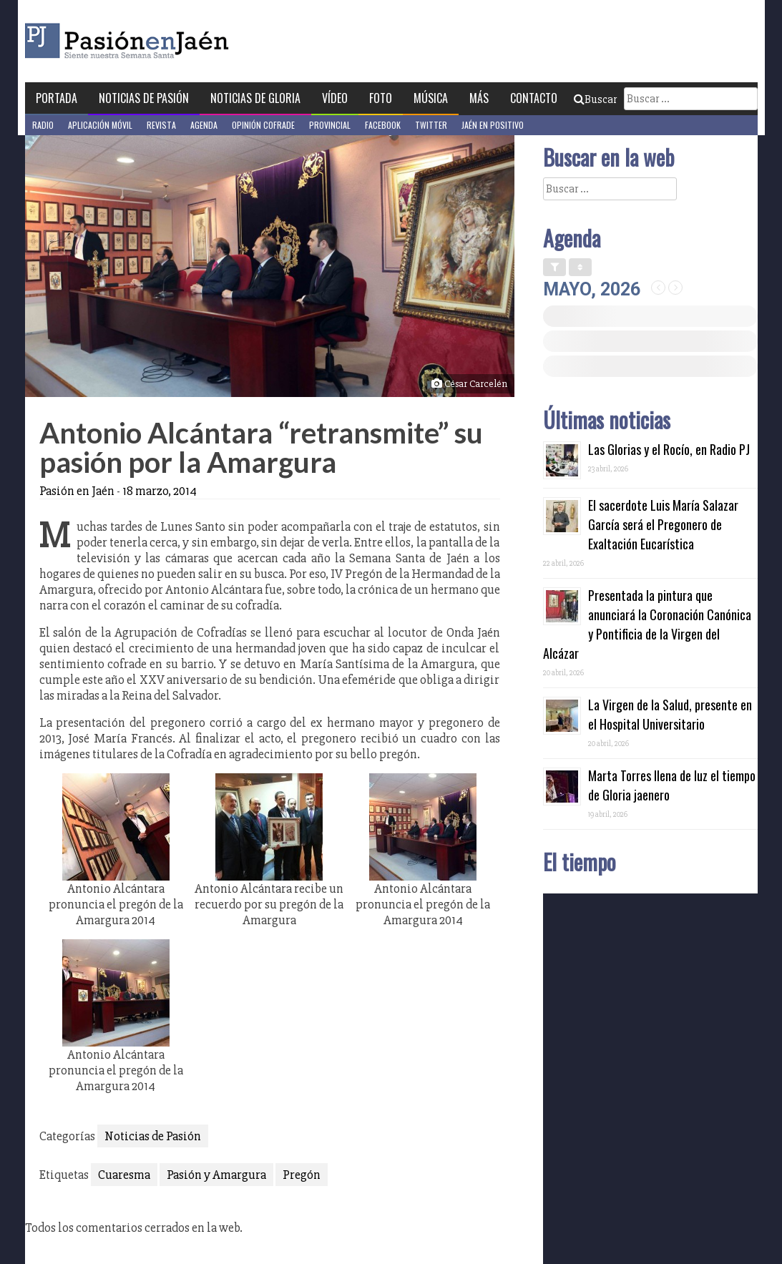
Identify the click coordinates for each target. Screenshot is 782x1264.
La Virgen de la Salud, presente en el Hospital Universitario (670, 714)
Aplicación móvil (100, 125)
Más (479, 98)
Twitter (431, 125)
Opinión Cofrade (263, 125)
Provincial (330, 125)
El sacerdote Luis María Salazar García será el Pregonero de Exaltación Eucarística (663, 524)
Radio (43, 125)
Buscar (595, 99)
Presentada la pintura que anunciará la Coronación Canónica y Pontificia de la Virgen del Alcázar (647, 624)
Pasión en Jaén (165, 41)
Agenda (204, 125)
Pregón (302, 1174)
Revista (161, 125)
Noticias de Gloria (255, 98)
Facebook (383, 125)
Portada (56, 98)
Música (431, 98)
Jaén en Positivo (492, 125)
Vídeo (335, 98)
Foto (380, 98)
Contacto (533, 98)
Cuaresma (124, 1174)
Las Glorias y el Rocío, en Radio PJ (669, 449)
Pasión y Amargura (216, 1174)
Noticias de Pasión (144, 98)
